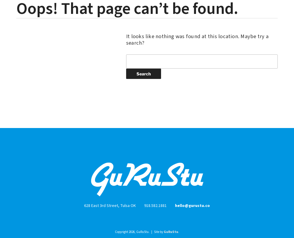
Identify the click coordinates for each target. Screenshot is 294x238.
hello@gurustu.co (192, 206)
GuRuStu (171, 232)
